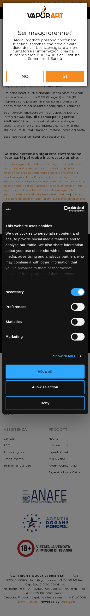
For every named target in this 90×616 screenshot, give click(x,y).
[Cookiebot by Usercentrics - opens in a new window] (64, 209)
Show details (64, 356)
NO (25, 76)
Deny (45, 403)
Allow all (45, 371)
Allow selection (45, 387)
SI (65, 76)
